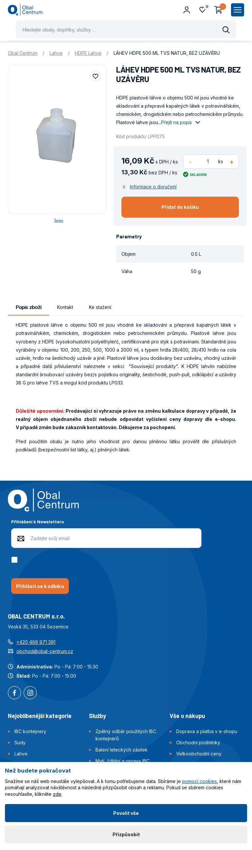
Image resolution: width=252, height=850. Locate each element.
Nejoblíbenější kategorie (40, 715)
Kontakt (65, 307)
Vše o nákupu (187, 715)
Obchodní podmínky (198, 742)
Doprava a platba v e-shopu (206, 731)
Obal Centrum (22, 53)
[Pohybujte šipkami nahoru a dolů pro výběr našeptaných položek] (126, 29)
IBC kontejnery (30, 731)
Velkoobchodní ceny (198, 753)
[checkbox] (15, 559)
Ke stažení (100, 307)
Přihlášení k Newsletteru (37, 521)
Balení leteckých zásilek (121, 749)
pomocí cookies (199, 781)
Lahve (56, 53)
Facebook (14, 693)
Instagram (30, 693)
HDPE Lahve (88, 53)
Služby (97, 715)
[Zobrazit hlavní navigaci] (237, 9)
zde (57, 794)
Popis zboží (28, 307)
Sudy (20, 742)
